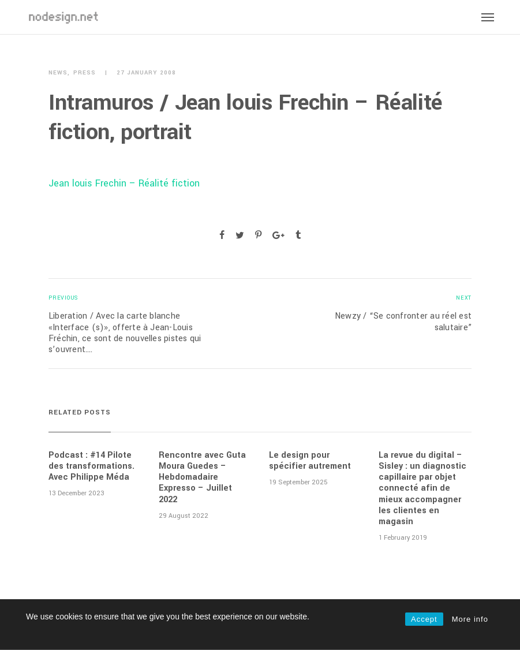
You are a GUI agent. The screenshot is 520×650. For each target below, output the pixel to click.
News (58, 73)
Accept (424, 619)
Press (84, 73)
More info (470, 619)
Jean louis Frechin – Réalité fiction (124, 183)
